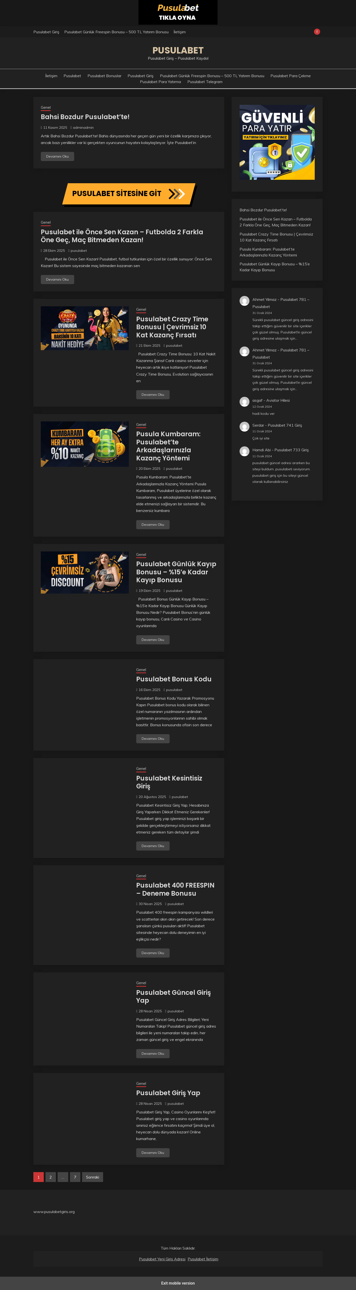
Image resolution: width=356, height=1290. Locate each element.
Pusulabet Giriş (46, 31)
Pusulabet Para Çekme (290, 75)
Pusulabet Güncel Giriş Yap (173, 996)
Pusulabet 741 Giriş (285, 425)
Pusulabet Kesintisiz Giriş (169, 782)
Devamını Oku (57, 156)
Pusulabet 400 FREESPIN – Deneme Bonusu (175, 889)
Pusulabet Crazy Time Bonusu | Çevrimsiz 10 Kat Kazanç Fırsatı (172, 327)
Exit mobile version (178, 1283)
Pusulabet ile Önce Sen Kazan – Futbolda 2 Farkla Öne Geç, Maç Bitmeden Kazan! (122, 236)
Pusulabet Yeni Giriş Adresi (162, 1258)
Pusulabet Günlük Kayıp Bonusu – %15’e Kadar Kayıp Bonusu (176, 572)
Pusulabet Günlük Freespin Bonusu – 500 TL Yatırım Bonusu (116, 31)
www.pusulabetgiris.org (54, 1211)
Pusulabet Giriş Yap (168, 1093)
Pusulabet (178, 50)
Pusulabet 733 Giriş (291, 449)
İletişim (180, 31)
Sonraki (92, 1177)
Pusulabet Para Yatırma (160, 81)
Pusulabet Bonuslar (104, 75)
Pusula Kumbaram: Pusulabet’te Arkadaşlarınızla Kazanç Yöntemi (168, 446)
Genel (46, 107)
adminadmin (83, 127)
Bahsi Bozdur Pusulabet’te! (85, 116)
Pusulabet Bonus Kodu (174, 679)
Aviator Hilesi (278, 400)
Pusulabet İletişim (203, 1258)
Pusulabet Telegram (204, 81)
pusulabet (79, 250)
